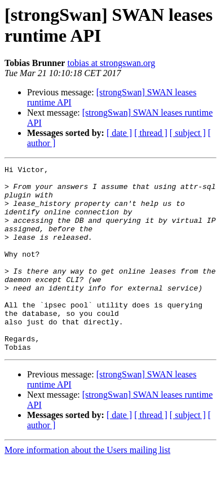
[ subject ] (188, 133)
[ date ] (119, 133)
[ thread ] (150, 133)
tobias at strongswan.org (111, 63)
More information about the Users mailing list (87, 487)
